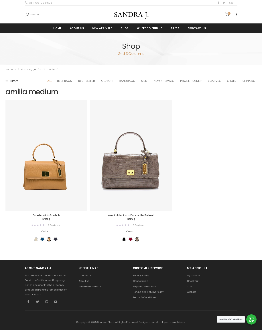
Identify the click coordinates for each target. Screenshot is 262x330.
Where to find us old (90, 286)
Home (57, 28)
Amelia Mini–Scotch (46, 215)
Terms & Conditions (144, 297)
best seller (86, 81)
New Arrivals (102, 28)
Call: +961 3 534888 (38, 3)
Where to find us (149, 28)
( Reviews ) (53, 225)
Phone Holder (191, 81)
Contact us (197, 28)
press (175, 28)
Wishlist (191, 292)
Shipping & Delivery (144, 286)
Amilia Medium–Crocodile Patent (131, 215)
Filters (14, 81)
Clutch (107, 81)
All (49, 81)
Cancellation (140, 281)
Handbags (127, 81)
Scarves (214, 81)
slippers (249, 81)
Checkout (192, 281)
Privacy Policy (141, 275)
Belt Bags (64, 81)
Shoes (231, 81)
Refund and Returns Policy (148, 292)
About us (77, 28)
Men (144, 81)
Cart (189, 286)
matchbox (179, 322)
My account (194, 275)
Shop (125, 28)
